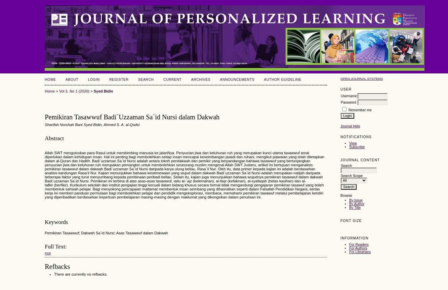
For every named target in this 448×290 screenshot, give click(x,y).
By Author (356, 204)
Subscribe (357, 147)
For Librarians (360, 252)
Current (172, 79)
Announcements (237, 79)
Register (118, 79)
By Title (355, 208)
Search (146, 79)
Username (349, 96)
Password (348, 102)
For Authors (358, 248)
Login (94, 79)
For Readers (359, 244)
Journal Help (350, 126)
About (72, 79)
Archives (200, 79)
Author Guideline (282, 79)
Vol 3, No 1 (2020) (74, 91)
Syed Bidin (103, 91)
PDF (48, 253)
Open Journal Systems (361, 78)
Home (50, 79)
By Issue (356, 200)
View (353, 143)
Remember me (360, 110)
